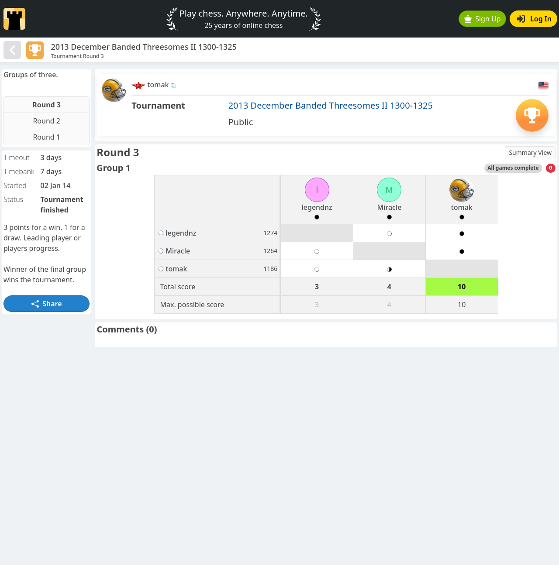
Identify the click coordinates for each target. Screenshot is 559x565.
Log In (534, 19)
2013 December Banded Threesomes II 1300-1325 (330, 105)
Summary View (530, 152)
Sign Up (482, 19)
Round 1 (46, 137)
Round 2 (46, 121)
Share (46, 303)
